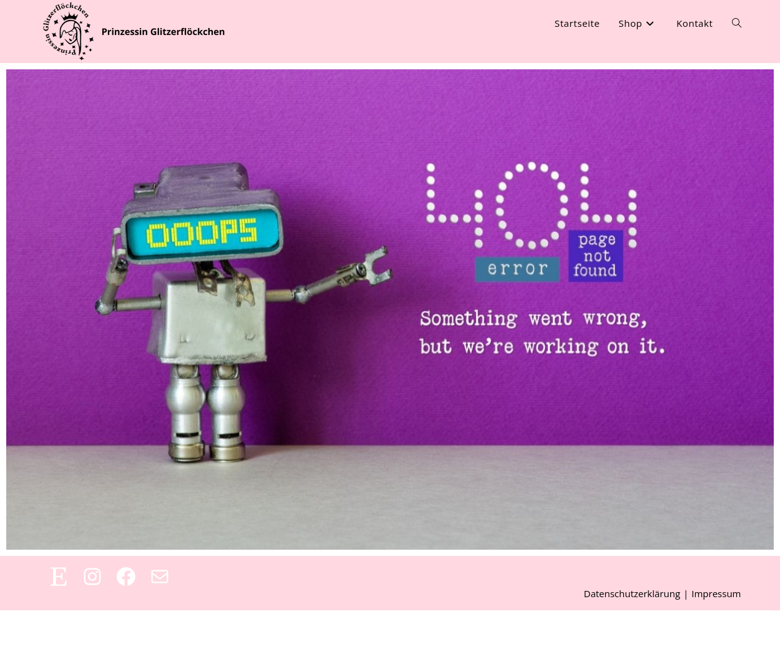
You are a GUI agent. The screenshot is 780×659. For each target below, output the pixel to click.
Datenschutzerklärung (632, 642)
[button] (27, 631)
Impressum (716, 642)
